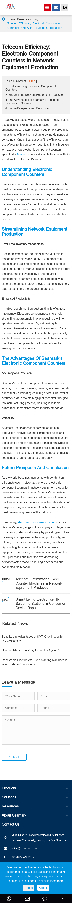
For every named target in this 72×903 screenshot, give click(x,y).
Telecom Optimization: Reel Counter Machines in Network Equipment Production (38, 583)
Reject (29, 887)
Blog (36, 19)
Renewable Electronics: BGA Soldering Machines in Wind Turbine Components (34, 662)
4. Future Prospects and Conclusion (27, 108)
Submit (14, 757)
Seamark (22, 154)
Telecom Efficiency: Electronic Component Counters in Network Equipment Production (34, 25)
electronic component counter (36, 522)
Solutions (9, 797)
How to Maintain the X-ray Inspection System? (31, 650)
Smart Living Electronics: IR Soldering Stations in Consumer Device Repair (40, 603)
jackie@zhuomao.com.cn (21, 848)
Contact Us (10, 824)
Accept (43, 887)
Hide (32, 81)
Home (11, 19)
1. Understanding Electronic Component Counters (30, 87)
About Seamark (14, 815)
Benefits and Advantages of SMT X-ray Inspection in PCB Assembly (34, 638)
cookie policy (38, 880)
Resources (24, 19)
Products (9, 788)
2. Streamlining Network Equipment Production (34, 94)
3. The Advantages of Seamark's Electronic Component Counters (32, 101)
